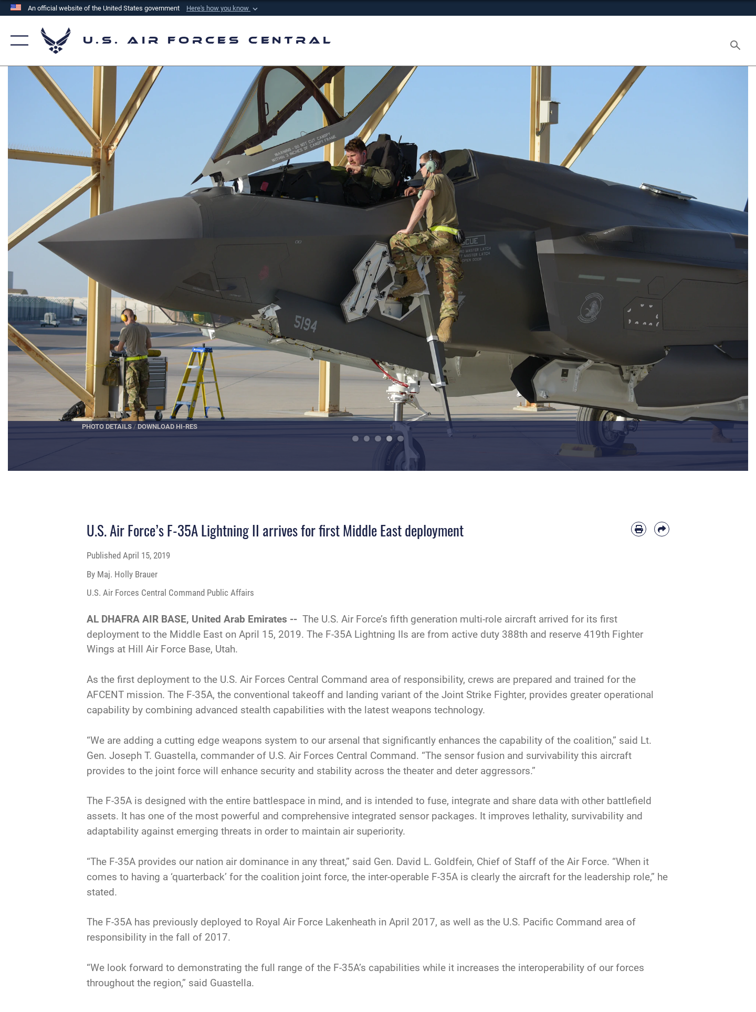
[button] (223, 8)
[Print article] (638, 529)
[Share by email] (661, 529)
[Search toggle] (737, 41)
